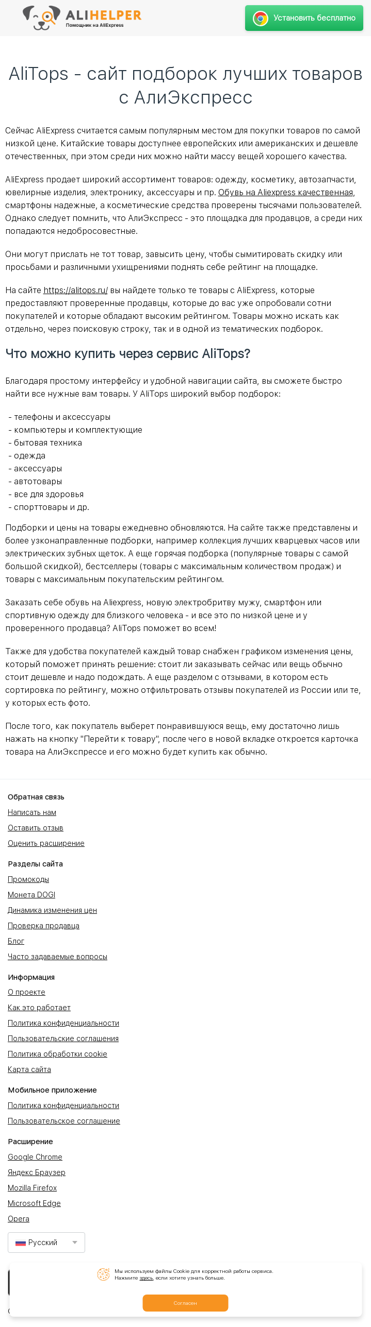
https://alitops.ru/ (75, 290)
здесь (146, 1277)
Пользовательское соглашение (64, 1121)
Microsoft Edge (34, 1203)
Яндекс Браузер (37, 1172)
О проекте (26, 992)
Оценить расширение (46, 843)
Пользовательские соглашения (63, 1038)
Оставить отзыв (35, 828)
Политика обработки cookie (57, 1054)
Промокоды (28, 879)
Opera (18, 1219)
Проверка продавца (43, 926)
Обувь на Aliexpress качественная (285, 192)
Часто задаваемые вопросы (57, 956)
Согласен (185, 1303)
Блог (16, 941)
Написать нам (32, 812)
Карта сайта (29, 1069)
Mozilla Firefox (32, 1188)
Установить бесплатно (304, 18)
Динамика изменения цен (52, 910)
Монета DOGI (31, 895)
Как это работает (39, 1007)
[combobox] (46, 1242)
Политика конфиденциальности (63, 1023)
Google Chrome (35, 1157)
